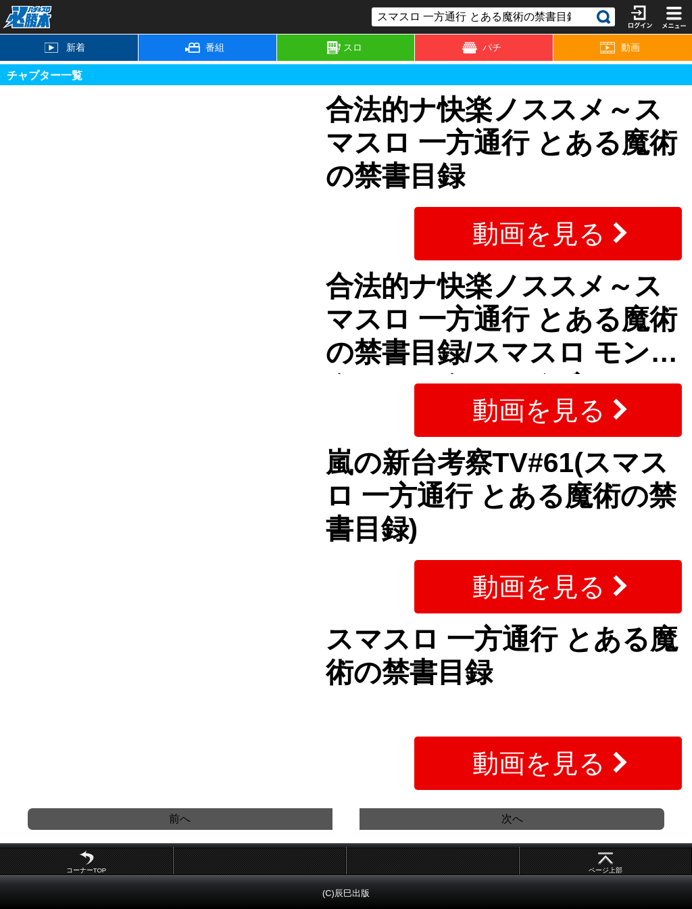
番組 (204, 47)
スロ (344, 48)
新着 (65, 47)
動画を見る (539, 233)
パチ (481, 47)
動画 (619, 47)
